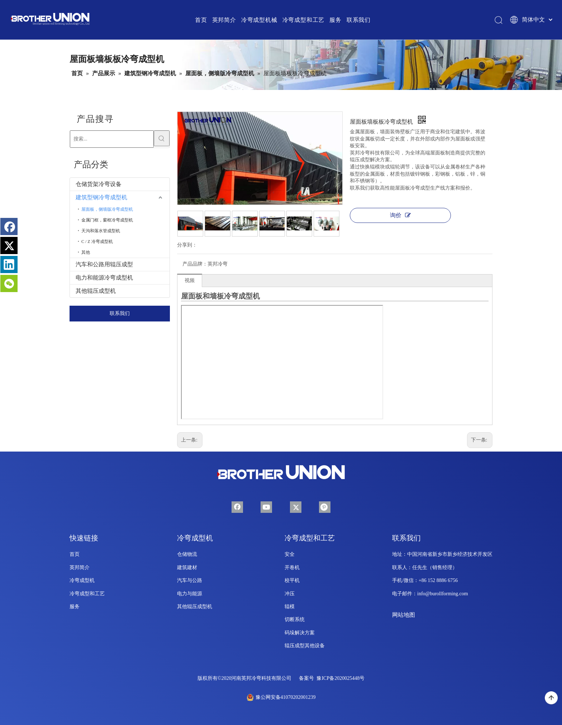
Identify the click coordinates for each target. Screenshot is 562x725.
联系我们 (120, 313)
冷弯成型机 (82, 580)
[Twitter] (295, 507)
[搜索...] (112, 139)
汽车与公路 (189, 580)
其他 (85, 252)
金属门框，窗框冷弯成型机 (107, 220)
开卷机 (292, 567)
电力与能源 (189, 593)
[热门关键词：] (162, 138)
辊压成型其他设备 (305, 645)
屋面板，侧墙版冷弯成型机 (107, 209)
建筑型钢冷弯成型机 (101, 197)
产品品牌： (195, 264)
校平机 (292, 580)
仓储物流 (187, 554)
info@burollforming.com (442, 593)
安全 (290, 554)
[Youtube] (266, 507)
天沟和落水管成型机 (100, 230)
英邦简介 (80, 567)
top (551, 698)
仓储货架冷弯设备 (99, 184)
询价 (400, 215)
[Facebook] (237, 507)
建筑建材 (187, 567)
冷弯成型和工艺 (87, 593)
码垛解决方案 (300, 632)
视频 (190, 280)
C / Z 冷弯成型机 (97, 241)
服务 (75, 606)
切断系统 (295, 619)
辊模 (290, 606)
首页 (75, 554)
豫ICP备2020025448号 (340, 678)
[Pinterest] (324, 507)
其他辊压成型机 (96, 291)
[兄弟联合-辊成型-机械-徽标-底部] (281, 472)
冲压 (290, 593)
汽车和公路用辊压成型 (104, 264)
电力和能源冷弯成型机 (104, 278)
